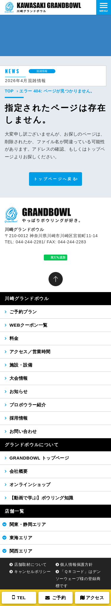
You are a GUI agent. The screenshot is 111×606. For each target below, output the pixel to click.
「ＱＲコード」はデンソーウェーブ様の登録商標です (78, 578)
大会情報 (18, 378)
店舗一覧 (14, 511)
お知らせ (18, 391)
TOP (9, 91)
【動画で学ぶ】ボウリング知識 (41, 497)
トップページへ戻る (55, 179)
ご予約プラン (23, 311)
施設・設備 (20, 364)
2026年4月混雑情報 (25, 80)
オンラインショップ (30, 484)
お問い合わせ (23, 431)
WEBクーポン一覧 (28, 325)
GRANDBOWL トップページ (39, 457)
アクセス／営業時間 (30, 351)
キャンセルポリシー (32, 571)
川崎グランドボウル (27, 298)
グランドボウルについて (32, 444)
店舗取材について (30, 564)
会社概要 (18, 471)
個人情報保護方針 (76, 564)
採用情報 (18, 418)
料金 (14, 338)
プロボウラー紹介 (27, 404)
